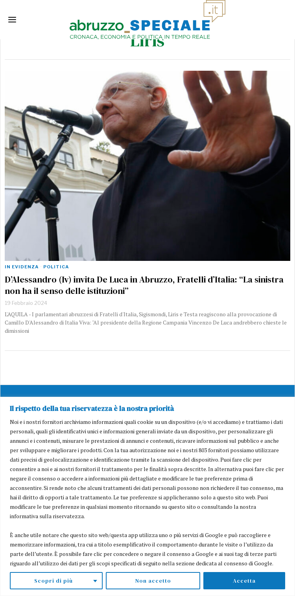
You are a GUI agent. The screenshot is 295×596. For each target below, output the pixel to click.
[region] (147, 496)
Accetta (244, 581)
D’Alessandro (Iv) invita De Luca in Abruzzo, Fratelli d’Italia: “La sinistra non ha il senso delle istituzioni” (144, 285)
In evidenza (22, 267)
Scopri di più (53, 581)
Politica (56, 267)
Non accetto (153, 581)
